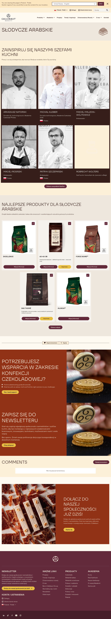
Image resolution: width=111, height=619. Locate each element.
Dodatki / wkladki (71, 586)
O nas (45, 583)
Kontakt (106, 17)
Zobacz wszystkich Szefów (55, 186)
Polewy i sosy (69, 591)
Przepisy (59, 17)
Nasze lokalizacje (93, 580)
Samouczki (91, 586)
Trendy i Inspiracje (49, 578)
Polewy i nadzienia (71, 583)
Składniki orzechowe (72, 580)
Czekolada (68, 575)
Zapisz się (69, 530)
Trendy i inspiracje (70, 17)
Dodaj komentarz (101, 462)
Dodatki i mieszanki (71, 594)
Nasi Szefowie (93, 578)
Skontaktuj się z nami (50, 589)
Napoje (67, 597)
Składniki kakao (70, 578)
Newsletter (46, 591)
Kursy (90, 575)
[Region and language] (74, 4)
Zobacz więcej (55, 327)
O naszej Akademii (94, 583)
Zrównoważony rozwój (50, 580)
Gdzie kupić (46, 594)
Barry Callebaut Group (50, 586)
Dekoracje (68, 589)
